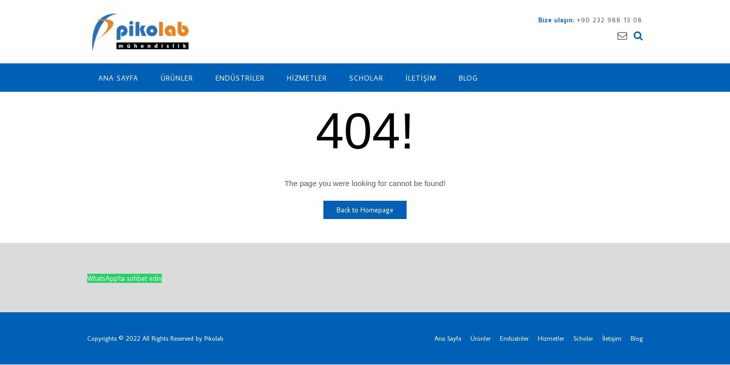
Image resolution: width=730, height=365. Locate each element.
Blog (468, 78)
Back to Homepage (365, 209)
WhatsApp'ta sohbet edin (124, 278)
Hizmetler (307, 78)
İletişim (421, 78)
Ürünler (177, 78)
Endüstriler (240, 78)
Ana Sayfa (118, 78)
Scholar (366, 78)
